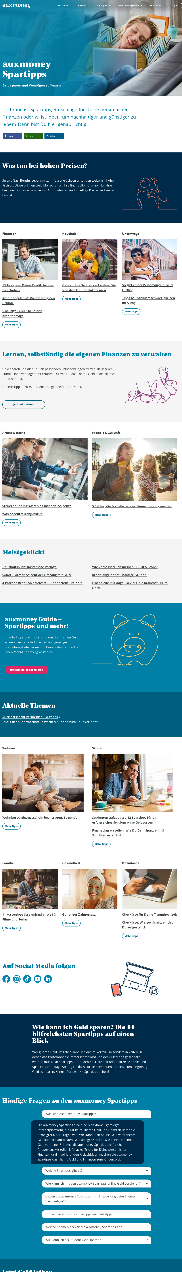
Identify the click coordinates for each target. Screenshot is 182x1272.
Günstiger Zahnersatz (79, 914)
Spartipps (101, 5)
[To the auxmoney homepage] (16, 6)
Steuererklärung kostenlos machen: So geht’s (36, 506)
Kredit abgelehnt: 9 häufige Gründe (119, 575)
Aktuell (82, 5)
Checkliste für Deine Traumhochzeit (149, 914)
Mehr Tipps (11, 324)
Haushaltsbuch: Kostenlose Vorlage (29, 567)
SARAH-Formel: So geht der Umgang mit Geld (36, 575)
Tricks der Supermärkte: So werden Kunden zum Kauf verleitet (50, 722)
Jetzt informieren (23, 404)
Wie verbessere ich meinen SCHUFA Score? (124, 567)
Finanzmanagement (128, 5)
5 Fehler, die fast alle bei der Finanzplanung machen (132, 506)
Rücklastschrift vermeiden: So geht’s (30, 717)
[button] (12, 136)
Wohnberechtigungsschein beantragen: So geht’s (39, 817)
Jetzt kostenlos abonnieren (26, 669)
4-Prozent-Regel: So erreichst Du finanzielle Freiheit (42, 583)
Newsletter (155, 5)
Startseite (62, 5)
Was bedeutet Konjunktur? (22, 514)
